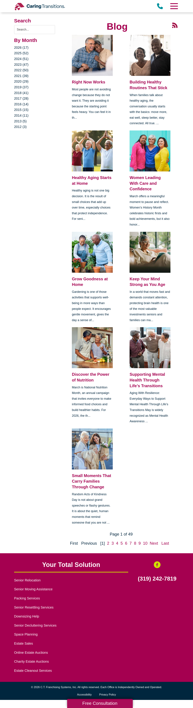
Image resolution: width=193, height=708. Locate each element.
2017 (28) (21, 98)
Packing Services (27, 598)
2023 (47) (21, 64)
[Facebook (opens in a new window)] (157, 564)
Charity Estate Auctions (31, 661)
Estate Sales (23, 643)
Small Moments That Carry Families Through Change (91, 481)
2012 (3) (20, 127)
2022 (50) (21, 70)
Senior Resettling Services (34, 607)
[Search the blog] (34, 29)
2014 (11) (21, 115)
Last (165, 543)
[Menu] (174, 6)
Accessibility (84, 694)
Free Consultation (99, 703)
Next (154, 543)
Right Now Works (88, 82)
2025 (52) (21, 53)
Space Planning (26, 634)
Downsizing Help (26, 616)
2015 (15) (21, 110)
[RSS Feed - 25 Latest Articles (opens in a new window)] (175, 25)
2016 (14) (21, 104)
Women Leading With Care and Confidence (145, 183)
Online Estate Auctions (31, 652)
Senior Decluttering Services (35, 625)
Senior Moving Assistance (33, 589)
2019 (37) (21, 87)
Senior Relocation (27, 580)
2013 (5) (20, 121)
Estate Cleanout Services (33, 670)
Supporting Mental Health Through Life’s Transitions (147, 380)
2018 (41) (21, 93)
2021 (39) (21, 76)
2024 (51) (21, 59)
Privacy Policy (107, 694)
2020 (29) (21, 81)
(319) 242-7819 (157, 579)
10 (145, 543)
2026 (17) (21, 47)
